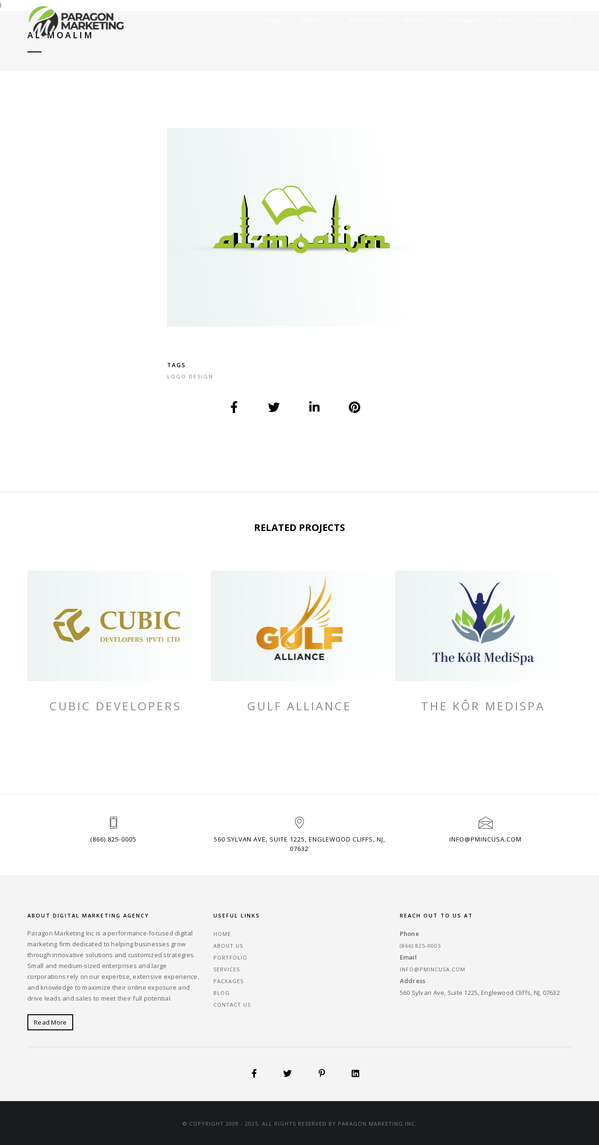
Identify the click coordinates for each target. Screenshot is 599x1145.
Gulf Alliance (299, 706)
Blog (506, 20)
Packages (464, 20)
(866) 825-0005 (113, 839)
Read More (50, 1022)
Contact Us (552, 20)
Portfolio (366, 20)
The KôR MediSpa (483, 706)
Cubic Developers (116, 706)
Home (272, 20)
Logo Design (190, 376)
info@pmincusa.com (485, 839)
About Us (315, 20)
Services (416, 20)
